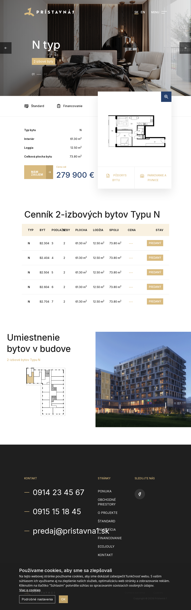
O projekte (108, 513)
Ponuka (105, 491)
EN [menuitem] (143, 12)
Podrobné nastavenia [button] (37, 599)
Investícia (107, 530)
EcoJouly (106, 546)
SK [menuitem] (136, 12)
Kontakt (105, 555)
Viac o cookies (29, 590)
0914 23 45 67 (59, 492)
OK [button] (63, 599)
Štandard (34, 106)
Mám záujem (37, 173)
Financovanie (69, 106)
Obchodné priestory (107, 502)
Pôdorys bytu (116, 177)
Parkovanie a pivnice (153, 177)
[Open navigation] (159, 12)
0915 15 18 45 (57, 511)
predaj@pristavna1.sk (63, 530)
